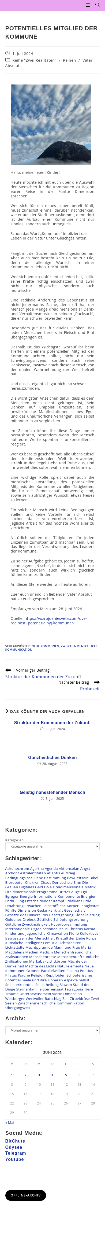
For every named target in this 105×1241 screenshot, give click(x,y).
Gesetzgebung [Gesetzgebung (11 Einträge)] (61, 914)
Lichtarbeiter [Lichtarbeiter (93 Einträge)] (69, 942)
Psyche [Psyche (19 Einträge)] (24, 975)
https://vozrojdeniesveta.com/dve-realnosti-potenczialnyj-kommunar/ (49, 620)
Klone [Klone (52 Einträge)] (74, 933)
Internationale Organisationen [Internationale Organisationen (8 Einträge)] (31, 928)
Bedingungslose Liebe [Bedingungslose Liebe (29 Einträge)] (24, 877)
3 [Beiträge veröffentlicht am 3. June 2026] (39, 1075)
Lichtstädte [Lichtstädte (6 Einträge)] (15, 947)
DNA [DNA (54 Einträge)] (48, 887)
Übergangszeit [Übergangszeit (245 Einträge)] (17, 1007)
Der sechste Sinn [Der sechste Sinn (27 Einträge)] (66, 882)
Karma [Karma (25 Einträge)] (89, 928)
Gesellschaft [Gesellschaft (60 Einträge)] (74, 910)
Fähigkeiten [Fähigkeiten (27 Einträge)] (90, 905)
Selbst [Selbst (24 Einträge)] (84, 980)
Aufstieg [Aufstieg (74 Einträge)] (68, 873)
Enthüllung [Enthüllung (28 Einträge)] (14, 900)
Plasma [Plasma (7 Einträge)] (72, 970)
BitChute (15, 1141)
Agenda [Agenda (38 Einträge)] (51, 868)
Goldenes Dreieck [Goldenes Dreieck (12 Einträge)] (20, 919)
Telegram (15, 1153)
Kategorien (14, 840)
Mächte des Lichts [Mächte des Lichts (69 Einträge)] (40, 966)
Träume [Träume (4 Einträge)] (12, 993)
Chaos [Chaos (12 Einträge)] (45, 882)
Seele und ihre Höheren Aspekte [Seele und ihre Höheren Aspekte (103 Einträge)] (50, 980)
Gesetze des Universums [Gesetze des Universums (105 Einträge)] (26, 914)
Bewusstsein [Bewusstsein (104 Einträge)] (78, 877)
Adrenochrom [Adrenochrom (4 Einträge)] (17, 868)
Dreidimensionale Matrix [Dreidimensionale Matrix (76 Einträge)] (74, 887)
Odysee (13, 1147)
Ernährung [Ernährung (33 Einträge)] (14, 905)
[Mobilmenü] (88, 5)
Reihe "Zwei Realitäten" (34, 60)
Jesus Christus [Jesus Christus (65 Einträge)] (71, 928)
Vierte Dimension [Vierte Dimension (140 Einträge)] (67, 993)
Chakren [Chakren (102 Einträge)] (32, 882)
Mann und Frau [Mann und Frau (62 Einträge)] (67, 947)
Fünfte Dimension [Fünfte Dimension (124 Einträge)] (20, 910)
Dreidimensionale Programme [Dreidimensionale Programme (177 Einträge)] (31, 891)
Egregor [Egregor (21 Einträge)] (12, 896)
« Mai (9, 1122)
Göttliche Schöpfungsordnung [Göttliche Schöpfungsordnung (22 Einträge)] (62, 919)
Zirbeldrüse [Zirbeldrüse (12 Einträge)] (80, 998)
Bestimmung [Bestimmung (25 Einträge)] (55, 877)
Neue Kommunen (45, 646)
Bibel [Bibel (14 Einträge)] (93, 877)
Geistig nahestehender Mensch (52, 792)
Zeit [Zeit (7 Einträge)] (65, 998)
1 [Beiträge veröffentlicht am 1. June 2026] (12, 1075)
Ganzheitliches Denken (52, 757)
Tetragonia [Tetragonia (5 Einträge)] (74, 989)
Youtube (14, 1159)
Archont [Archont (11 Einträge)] (12, 873)
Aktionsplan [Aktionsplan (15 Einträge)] (69, 868)
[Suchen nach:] (95, 5)
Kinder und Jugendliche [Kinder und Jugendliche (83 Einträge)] (25, 933)
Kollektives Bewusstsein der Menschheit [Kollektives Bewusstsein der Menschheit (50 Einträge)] (52, 935)
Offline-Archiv (26, 1195)
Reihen (69, 60)
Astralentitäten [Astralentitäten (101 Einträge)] (33, 873)
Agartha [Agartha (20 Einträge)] (37, 868)
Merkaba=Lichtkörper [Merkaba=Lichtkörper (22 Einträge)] (47, 961)
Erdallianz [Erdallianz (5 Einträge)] (73, 900)
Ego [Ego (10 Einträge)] (84, 891)
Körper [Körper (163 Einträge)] (92, 938)
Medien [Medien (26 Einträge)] (31, 952)
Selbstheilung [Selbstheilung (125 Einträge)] (47, 984)
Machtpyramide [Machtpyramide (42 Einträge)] (39, 947)
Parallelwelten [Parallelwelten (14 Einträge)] (53, 970)
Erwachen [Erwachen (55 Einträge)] (33, 905)
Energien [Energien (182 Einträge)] (88, 896)
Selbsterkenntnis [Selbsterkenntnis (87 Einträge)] (20, 984)
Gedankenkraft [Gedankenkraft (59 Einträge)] (50, 910)
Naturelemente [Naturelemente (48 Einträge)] (70, 966)
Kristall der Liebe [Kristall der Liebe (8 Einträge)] (70, 938)
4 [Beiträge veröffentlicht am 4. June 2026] (52, 1075)
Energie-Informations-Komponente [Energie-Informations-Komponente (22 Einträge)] (50, 896)
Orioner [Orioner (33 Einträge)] (33, 970)
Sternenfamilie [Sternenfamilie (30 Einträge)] (29, 989)
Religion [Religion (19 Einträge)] (38, 975)
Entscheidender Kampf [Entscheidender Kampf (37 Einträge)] (44, 900)
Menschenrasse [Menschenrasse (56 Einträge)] (42, 956)
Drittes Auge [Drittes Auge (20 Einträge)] (69, 891)
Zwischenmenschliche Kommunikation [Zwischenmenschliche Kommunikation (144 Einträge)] (51, 1003)
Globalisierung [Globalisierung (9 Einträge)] (87, 914)
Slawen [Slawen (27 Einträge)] (66, 984)
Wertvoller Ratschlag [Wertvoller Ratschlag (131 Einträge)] (43, 998)
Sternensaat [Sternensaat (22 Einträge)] (53, 989)
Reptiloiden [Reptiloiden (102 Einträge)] (56, 975)
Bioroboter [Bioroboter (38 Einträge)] (14, 882)
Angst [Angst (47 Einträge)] (85, 868)
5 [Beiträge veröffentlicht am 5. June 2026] (66, 1075)
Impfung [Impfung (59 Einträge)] (80, 924)
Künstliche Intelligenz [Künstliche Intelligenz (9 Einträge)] (23, 942)
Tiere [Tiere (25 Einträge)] (88, 989)
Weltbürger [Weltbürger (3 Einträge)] (15, 998)
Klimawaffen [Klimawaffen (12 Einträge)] (57, 933)
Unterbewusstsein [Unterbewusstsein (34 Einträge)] (35, 993)
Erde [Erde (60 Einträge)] (87, 900)
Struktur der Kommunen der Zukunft (52, 722)
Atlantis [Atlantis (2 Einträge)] (53, 873)
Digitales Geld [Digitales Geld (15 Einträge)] (31, 887)
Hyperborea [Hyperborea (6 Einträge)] (61, 924)
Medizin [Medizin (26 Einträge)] (46, 952)
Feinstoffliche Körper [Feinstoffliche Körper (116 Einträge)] (61, 905)
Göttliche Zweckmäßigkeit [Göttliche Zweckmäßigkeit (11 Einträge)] (27, 924)
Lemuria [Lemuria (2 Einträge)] (50, 942)
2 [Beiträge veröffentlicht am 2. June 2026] (26, 1075)
